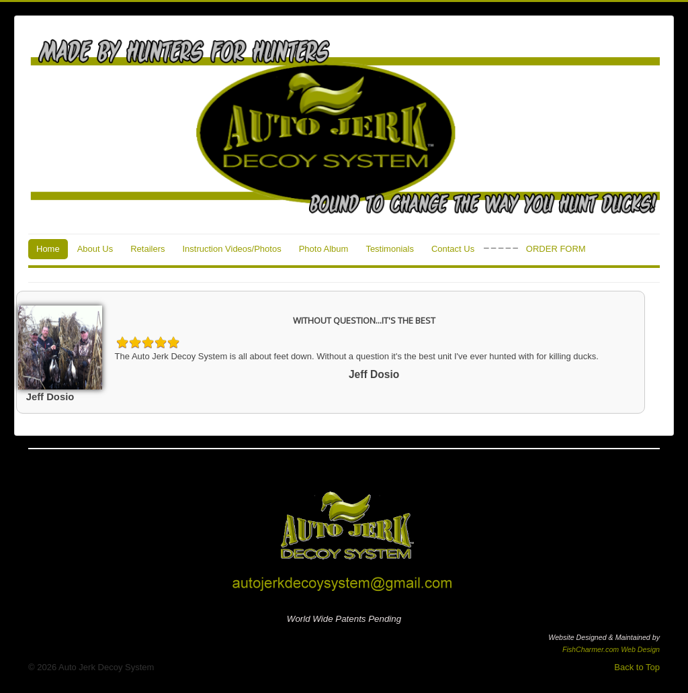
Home (48, 249)
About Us (95, 249)
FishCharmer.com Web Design (611, 649)
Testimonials (390, 249)
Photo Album (324, 249)
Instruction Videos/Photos (231, 249)
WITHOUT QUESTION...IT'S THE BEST (364, 320)
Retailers (147, 249)
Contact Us (452, 249)
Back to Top (637, 667)
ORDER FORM (556, 249)
